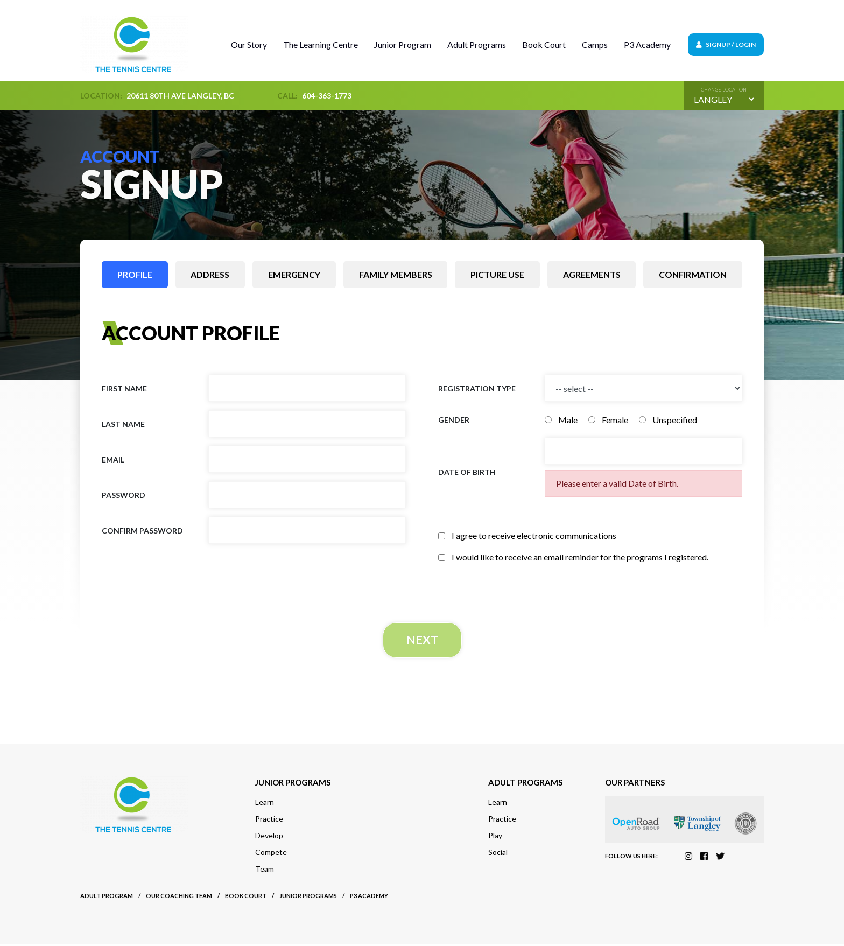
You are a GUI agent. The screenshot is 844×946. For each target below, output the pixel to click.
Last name (123, 424)
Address (210, 274)
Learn (264, 803)
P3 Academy (647, 44)
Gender (453, 419)
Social (498, 853)
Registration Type (477, 388)
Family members (395, 274)
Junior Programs (308, 897)
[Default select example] (724, 99)
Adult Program (106, 897)
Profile (134, 274)
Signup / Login (726, 44)
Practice (269, 820)
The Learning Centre (320, 44)
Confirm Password (142, 530)
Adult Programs (476, 44)
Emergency (294, 274)
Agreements (592, 274)
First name (124, 388)
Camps (595, 44)
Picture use (497, 274)
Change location (724, 90)
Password (123, 495)
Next (422, 640)
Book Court (544, 44)
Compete (271, 853)
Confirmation (693, 274)
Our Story (249, 44)
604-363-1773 (326, 95)
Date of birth (467, 471)
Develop (269, 837)
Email (113, 459)
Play (495, 837)
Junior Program (402, 44)
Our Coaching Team (179, 897)
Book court (245, 897)
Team (264, 870)
